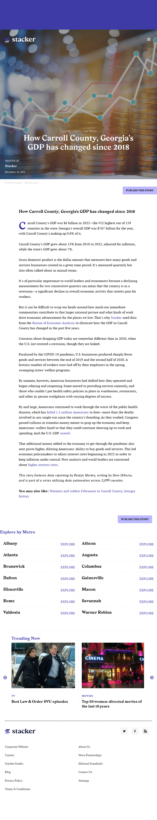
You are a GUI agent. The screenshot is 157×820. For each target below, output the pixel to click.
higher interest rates (43, 465)
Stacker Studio (14, 763)
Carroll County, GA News (79, 131)
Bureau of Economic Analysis (53, 323)
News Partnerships (90, 755)
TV (13, 696)
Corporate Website (16, 747)
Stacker (11, 166)
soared (65, 433)
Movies (87, 696)
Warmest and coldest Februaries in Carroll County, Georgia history (77, 494)
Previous (5, 678)
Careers (9, 755)
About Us (84, 747)
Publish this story (140, 190)
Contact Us (85, 772)
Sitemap (83, 780)
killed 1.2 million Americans (68, 412)
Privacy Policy (13, 780)
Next (152, 678)
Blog (8, 772)
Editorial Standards (90, 763)
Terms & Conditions (17, 789)
